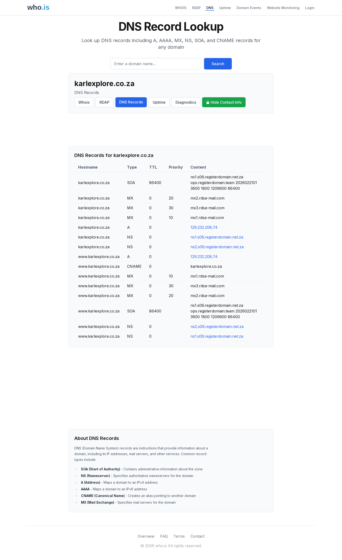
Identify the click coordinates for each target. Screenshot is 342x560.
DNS (210, 8)
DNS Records (131, 102)
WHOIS (180, 8)
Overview (146, 536)
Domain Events (249, 8)
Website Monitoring (283, 8)
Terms (179, 536)
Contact (197, 536)
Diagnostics (186, 102)
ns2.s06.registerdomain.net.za (217, 246)
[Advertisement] (171, 129)
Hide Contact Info (224, 102)
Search (218, 63)
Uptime (225, 8)
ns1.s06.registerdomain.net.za (216, 237)
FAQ (164, 536)
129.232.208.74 (204, 227)
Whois (84, 102)
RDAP (196, 8)
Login (309, 8)
